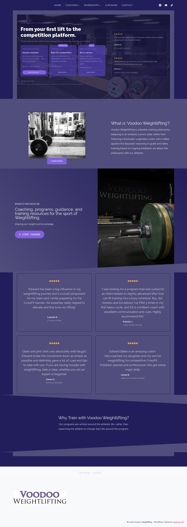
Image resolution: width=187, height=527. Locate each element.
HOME (57, 5)
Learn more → (63, 72)
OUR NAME (111, 5)
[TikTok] (171, 5)
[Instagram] (160, 5)
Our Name (84, 472)
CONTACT (127, 5)
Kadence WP (178, 522)
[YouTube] (166, 5)
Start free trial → (34, 72)
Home (72, 472)
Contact (97, 472)
